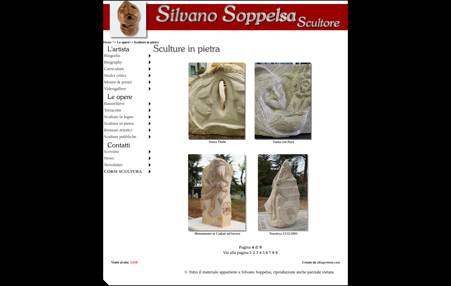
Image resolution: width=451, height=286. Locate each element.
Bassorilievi (114, 103)
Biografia (112, 55)
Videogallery (115, 88)
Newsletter (113, 164)
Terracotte (113, 110)
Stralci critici (115, 75)
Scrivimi (111, 151)
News (109, 158)
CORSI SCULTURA (123, 171)
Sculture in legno (119, 116)
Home (107, 42)
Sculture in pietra (119, 123)
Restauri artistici (118, 129)
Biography (113, 62)
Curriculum (114, 68)
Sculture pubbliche (120, 136)
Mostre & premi (118, 81)
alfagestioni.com (328, 262)
